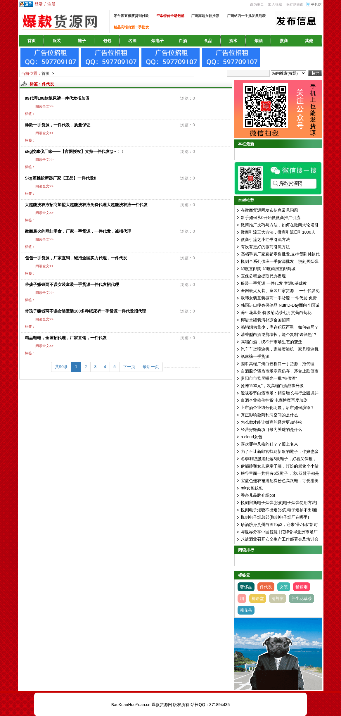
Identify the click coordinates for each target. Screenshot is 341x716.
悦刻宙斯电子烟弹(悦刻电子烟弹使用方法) (279, 502)
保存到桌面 (295, 4)
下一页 (129, 366)
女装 (284, 586)
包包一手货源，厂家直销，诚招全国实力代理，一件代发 (76, 258)
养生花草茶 (301, 598)
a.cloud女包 (251, 436)
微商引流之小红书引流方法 (265, 239)
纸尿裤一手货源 (255, 356)
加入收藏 (275, 4)
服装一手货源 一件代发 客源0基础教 (274, 283)
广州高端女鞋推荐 (205, 16)
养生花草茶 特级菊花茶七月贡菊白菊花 (276, 312)
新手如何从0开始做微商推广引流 (270, 217)
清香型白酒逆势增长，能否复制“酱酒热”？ (279, 334)
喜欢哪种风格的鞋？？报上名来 (269, 444)
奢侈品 (246, 586)
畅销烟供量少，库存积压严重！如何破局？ (280, 327)
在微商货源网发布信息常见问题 (269, 210)
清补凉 (277, 598)
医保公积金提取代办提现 (263, 276)
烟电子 (157, 40)
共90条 (61, 366)
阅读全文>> (43, 106)
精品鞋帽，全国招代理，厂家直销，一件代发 (66, 337)
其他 (309, 40)
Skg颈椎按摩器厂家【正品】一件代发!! (60, 178)
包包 (107, 40)
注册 (51, 4)
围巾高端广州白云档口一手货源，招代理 (277, 363)
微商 (284, 40)
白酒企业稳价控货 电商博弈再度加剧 (274, 400)
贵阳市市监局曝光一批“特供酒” (269, 378)
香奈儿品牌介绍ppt (258, 495)
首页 (31, 40)
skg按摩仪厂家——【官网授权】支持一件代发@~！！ (74, 151)
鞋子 (82, 40)
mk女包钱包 (252, 488)
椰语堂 (258, 598)
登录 (38, 4)
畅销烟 (301, 586)
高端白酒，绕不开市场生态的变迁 (271, 341)
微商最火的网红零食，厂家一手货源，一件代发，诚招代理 (78, 231)
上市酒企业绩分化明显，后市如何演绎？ (277, 407)
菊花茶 (246, 610)
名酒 (132, 40)
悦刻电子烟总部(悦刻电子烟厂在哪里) (275, 517)
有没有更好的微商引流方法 (265, 246)
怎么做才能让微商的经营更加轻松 (271, 422)
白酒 (183, 40)
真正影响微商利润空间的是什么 (269, 415)
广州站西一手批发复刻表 (246, 16)
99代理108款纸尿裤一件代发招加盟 (57, 98)
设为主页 (257, 4)
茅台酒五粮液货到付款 (131, 16)
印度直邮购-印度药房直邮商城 (268, 268)
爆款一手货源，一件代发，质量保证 (57, 125)
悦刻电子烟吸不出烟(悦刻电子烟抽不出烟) (279, 510)
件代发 (266, 586)
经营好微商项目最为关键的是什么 (271, 429)
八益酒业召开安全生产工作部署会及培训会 (280, 539)
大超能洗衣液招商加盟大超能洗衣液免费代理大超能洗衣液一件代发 (86, 204)
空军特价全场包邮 (170, 16)
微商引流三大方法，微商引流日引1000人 (278, 232)
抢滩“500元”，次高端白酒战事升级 (272, 385)
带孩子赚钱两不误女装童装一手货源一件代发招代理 (72, 284)
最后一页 (151, 366)
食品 (208, 40)
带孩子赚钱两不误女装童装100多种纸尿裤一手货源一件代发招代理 (85, 311)
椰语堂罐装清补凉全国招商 (265, 320)
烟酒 (259, 40)
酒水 (233, 40)
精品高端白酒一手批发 (131, 27)
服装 (57, 40)
